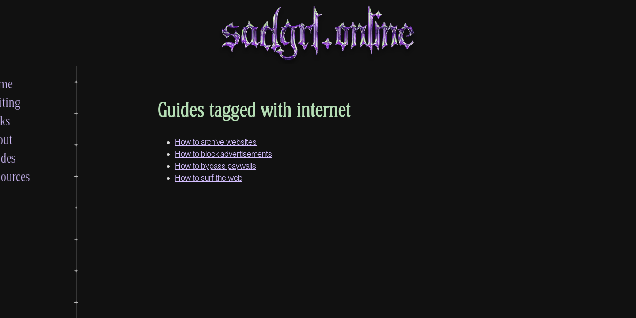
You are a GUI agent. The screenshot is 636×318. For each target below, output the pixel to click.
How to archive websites (216, 142)
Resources (40, 176)
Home (31, 83)
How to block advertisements (223, 154)
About (31, 139)
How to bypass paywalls (215, 165)
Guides (33, 157)
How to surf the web (208, 177)
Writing (35, 102)
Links (30, 120)
